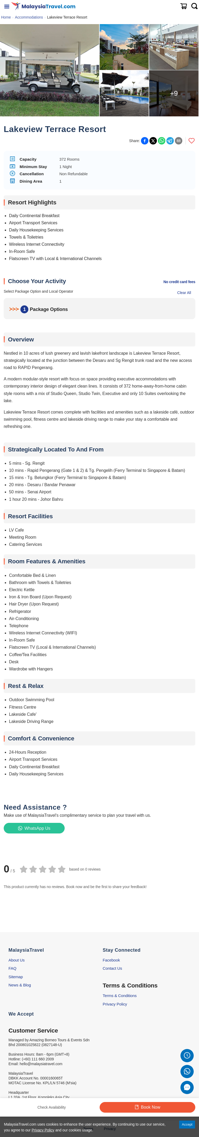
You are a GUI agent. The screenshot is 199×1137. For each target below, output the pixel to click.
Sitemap (15, 976)
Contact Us (112, 968)
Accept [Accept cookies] (187, 1124)
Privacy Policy (115, 1004)
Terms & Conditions (120, 995)
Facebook (111, 960)
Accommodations (29, 17)
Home (6, 17)
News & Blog (19, 985)
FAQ (12, 968)
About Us (16, 960)
